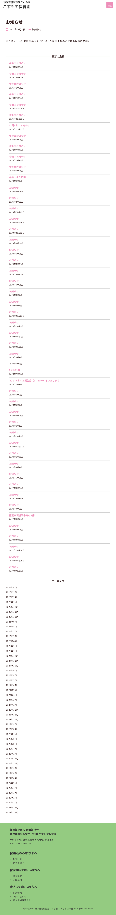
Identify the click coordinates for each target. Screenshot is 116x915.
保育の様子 (18, 862)
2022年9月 (11, 768)
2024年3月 (11, 699)
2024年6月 (11, 685)
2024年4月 (11, 694)
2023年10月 (12, 719)
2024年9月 (11, 670)
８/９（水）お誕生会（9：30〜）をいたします (34, 380)
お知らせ (37, 29)
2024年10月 (12, 665)
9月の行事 (14, 370)
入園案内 (17, 879)
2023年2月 (11, 753)
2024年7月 (11, 680)
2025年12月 (12, 606)
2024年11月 (12, 660)
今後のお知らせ (17, 63)
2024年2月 (11, 704)
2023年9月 (11, 724)
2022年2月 (11, 797)
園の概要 (17, 875)
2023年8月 (11, 729)
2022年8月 (11, 773)
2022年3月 (11, 792)
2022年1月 (11, 802)
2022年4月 (11, 787)
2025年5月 (11, 636)
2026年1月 (11, 602)
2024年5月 (11, 690)
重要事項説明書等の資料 (22, 515)
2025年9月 (11, 621)
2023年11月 (12, 714)
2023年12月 (12, 709)
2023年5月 (11, 743)
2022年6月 (11, 778)
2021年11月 (12, 812)
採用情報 (17, 892)
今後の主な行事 (17, 177)
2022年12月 (12, 758)
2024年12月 (12, 655)
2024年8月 (11, 675)
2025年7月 (11, 631)
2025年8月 (11, 626)
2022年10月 (12, 763)
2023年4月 (11, 748)
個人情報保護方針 (22, 900)
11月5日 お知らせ (19, 125)
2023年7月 (11, 734)
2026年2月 (11, 597)
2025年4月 (11, 641)
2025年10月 (12, 616)
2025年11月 (12, 611)
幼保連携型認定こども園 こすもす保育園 (54, 908)
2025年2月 (11, 645)
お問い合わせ (20, 896)
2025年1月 (11, 650)
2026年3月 (11, 592)
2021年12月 (12, 807)
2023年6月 (11, 738)
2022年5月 (11, 783)
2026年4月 (11, 587)
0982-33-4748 (24, 843)
